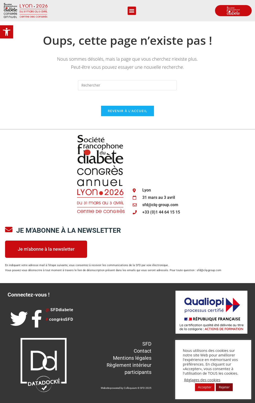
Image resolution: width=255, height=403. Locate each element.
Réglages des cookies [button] (202, 379)
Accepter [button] (204, 387)
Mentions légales (132, 358)
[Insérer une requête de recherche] (127, 85)
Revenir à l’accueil (127, 111)
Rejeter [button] (224, 387)
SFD (146, 344)
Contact (142, 351)
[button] (6, 31)
